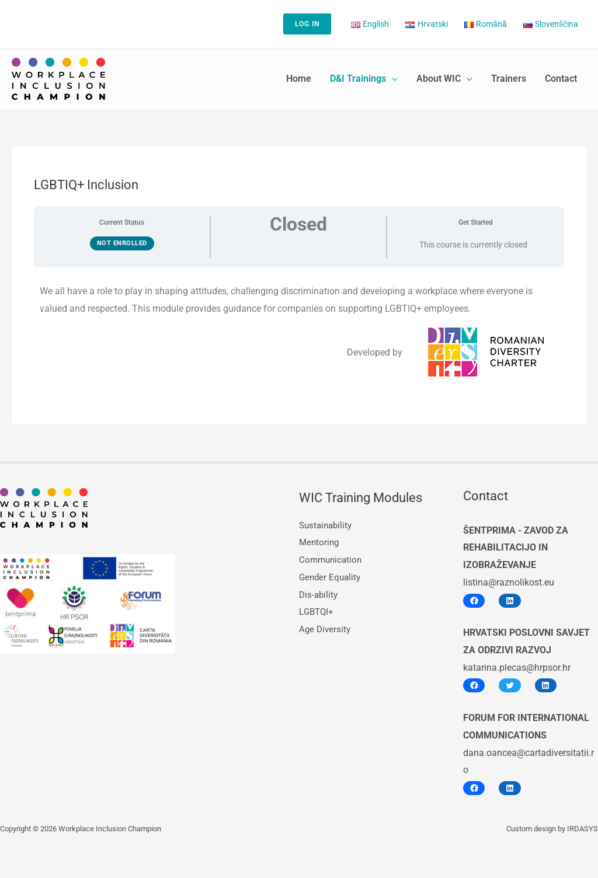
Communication (332, 559)
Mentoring (320, 542)
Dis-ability (319, 594)
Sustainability (327, 525)
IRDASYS (582, 828)
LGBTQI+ (317, 611)
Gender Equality (331, 577)
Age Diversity (326, 629)
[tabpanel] (299, 330)
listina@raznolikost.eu (508, 582)
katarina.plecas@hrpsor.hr (517, 667)
